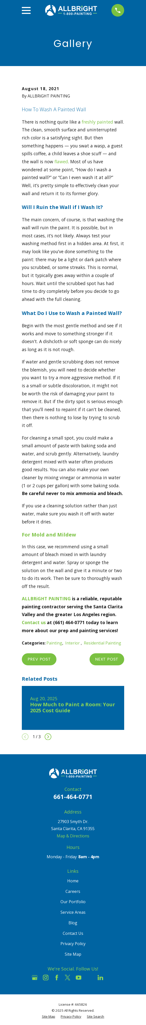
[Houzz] (89, 977)
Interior (73, 643)
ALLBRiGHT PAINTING (46, 599)
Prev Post (39, 659)
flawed (61, 161)
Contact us (34, 622)
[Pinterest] (111, 977)
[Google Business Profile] (34, 977)
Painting (54, 643)
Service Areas (73, 912)
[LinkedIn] (100, 977)
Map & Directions (73, 836)
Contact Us (73, 933)
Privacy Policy (73, 943)
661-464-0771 (73, 796)
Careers (72, 891)
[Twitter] (67, 977)
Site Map (73, 954)
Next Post (106, 659)
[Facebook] (56, 977)
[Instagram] (45, 977)
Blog (72, 923)
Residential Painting (102, 643)
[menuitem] (48, 1017)
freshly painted (97, 122)
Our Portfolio (73, 901)
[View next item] (48, 736)
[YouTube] (78, 977)
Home (73, 881)
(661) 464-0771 (69, 622)
